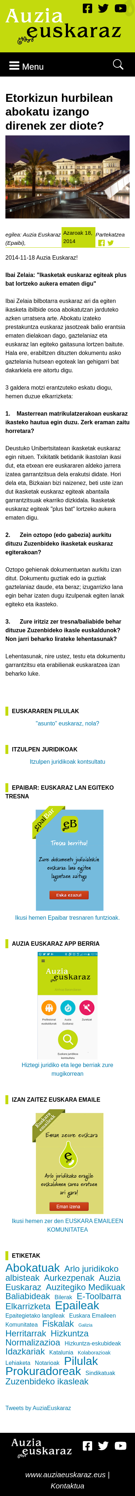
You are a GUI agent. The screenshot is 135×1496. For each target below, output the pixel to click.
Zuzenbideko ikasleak (47, 1381)
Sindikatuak (100, 1373)
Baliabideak (27, 1296)
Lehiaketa (17, 1363)
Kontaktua (68, 1486)
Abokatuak (32, 1267)
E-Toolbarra (99, 1296)
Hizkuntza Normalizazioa (47, 1337)
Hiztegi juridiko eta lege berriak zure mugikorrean (67, 1014)
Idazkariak (25, 1351)
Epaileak (77, 1305)
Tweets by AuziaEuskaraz (38, 1408)
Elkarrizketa (27, 1306)
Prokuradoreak (43, 1371)
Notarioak (47, 1363)
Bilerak (63, 1297)
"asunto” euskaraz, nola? (67, 723)
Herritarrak (25, 1333)
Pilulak (81, 1360)
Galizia (85, 1325)
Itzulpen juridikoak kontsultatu (67, 762)
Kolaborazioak (94, 1353)
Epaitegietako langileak (35, 1316)
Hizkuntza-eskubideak (93, 1343)
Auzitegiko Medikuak (85, 1287)
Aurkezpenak (69, 1278)
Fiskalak (58, 1323)
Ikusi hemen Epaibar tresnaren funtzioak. (67, 863)
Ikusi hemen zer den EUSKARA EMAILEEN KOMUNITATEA (67, 1170)
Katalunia (61, 1352)
